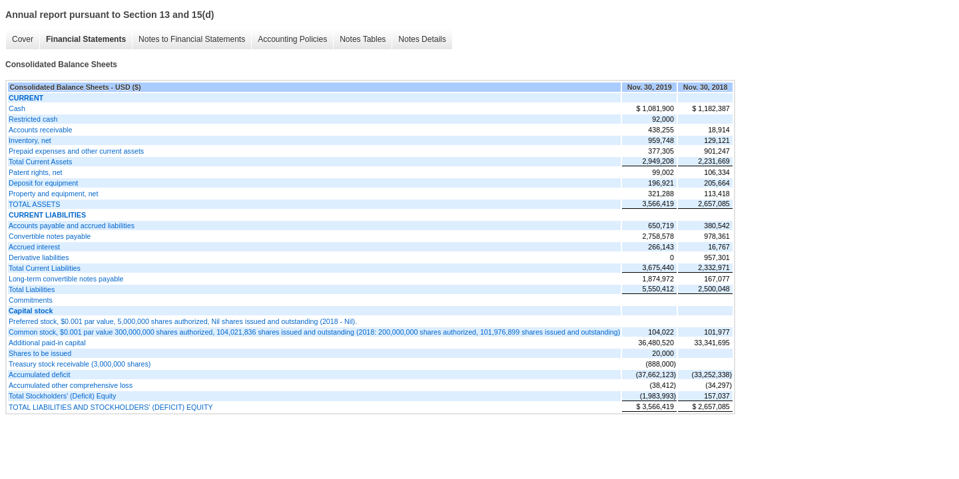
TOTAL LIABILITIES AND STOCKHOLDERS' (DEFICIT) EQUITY (111, 407)
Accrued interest (34, 247)
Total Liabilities (32, 289)
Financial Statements (86, 39)
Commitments (31, 300)
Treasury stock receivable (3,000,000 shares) (80, 364)
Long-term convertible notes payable (66, 279)
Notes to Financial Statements (192, 39)
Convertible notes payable (50, 236)
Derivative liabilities (39, 257)
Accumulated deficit (39, 375)
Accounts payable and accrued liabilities (72, 226)
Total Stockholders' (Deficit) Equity (62, 396)
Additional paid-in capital (47, 343)
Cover (22, 39)
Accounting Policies (292, 39)
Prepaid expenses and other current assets (76, 151)
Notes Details (422, 39)
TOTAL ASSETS (34, 204)
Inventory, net (30, 140)
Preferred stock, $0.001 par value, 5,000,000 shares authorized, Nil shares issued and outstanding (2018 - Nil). (183, 321)
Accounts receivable (40, 130)
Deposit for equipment (43, 183)
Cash (17, 108)
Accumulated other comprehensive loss (71, 385)
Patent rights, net (36, 172)
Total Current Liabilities (45, 268)
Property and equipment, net (53, 194)
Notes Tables (363, 39)
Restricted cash (33, 119)
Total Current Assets (40, 162)
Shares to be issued (40, 353)
